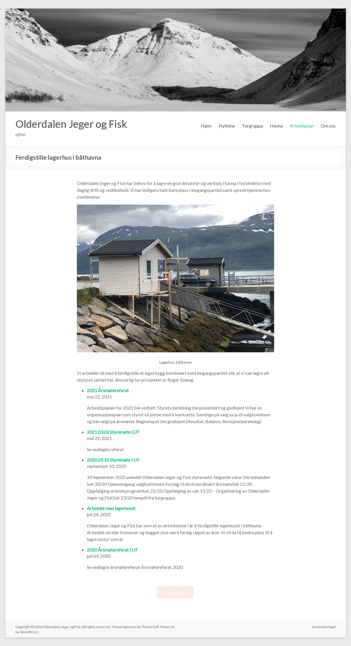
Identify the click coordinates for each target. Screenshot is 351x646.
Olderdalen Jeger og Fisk (71, 124)
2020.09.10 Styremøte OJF (113, 459)
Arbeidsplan (302, 125)
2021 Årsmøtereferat (108, 390)
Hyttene (227, 125)
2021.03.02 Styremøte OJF (113, 432)
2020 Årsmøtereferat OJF (112, 549)
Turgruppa (252, 125)
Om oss (328, 125)
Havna (276, 125)
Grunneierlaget (324, 627)
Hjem (206, 125)
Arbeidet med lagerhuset (111, 508)
